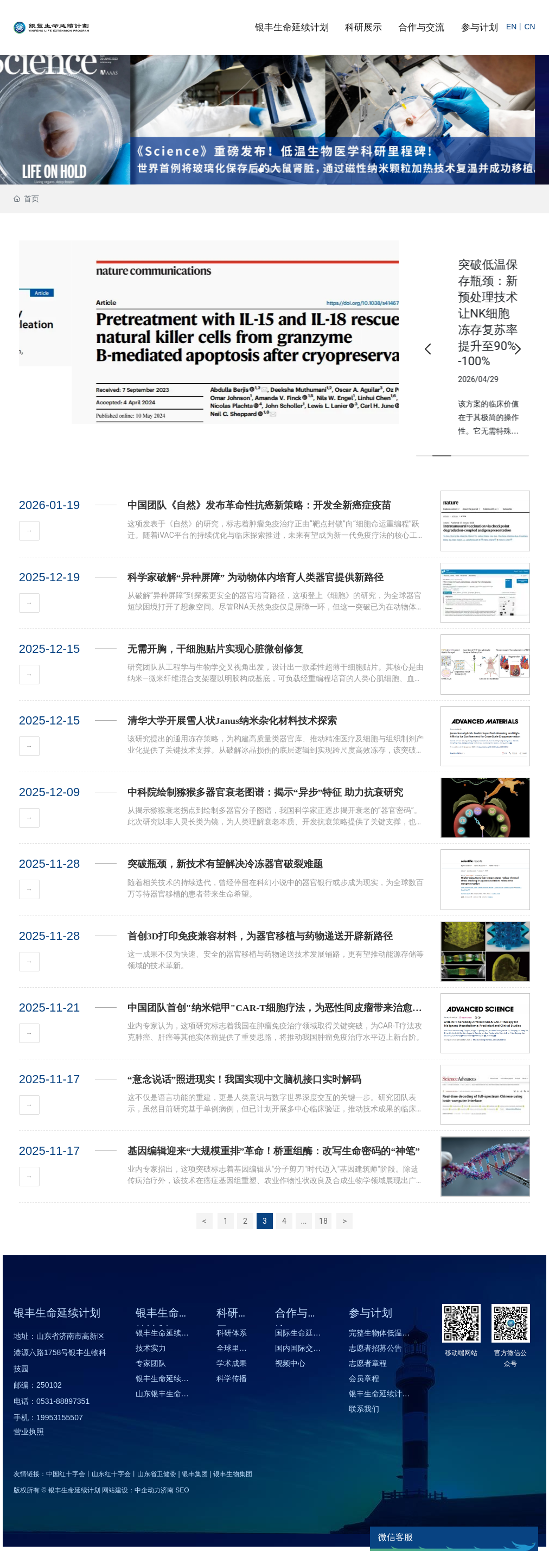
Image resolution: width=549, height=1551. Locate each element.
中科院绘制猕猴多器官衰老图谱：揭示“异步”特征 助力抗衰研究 (265, 792)
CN (529, 26)
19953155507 (59, 1417)
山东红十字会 (111, 1474)
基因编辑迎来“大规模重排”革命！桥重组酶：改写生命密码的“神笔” (273, 1151)
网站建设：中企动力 (131, 1490)
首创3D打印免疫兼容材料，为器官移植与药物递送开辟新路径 (260, 936)
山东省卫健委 (156, 1474)
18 (323, 1221)
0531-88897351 (63, 1401)
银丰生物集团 (232, 1474)
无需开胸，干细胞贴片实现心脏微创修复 (215, 649)
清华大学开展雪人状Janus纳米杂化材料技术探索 (232, 720)
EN (511, 26)
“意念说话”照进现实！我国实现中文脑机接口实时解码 (244, 1079)
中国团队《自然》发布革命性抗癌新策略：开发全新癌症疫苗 (259, 505)
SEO (182, 1490)
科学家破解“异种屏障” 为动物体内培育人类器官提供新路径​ (255, 577)
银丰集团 (195, 1474)
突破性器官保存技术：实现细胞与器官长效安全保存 (472, 297)
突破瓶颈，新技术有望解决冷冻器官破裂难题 (225, 864)
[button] (260, 170)
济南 (167, 1490)
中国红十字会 (65, 1474)
